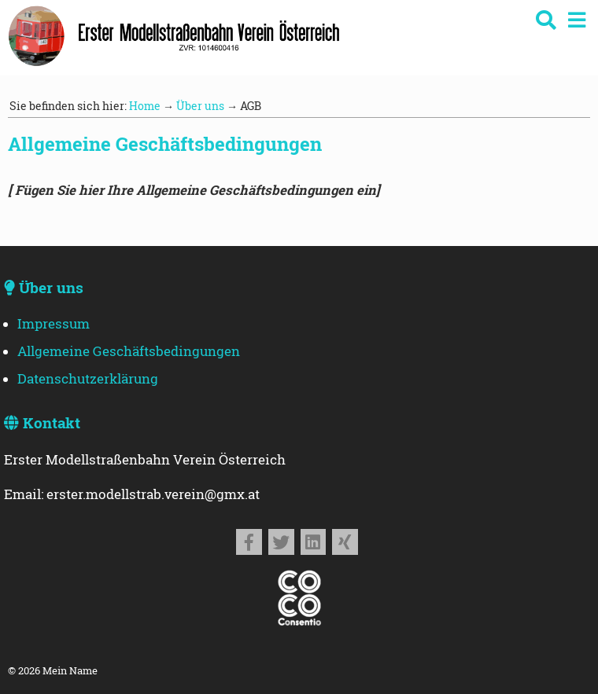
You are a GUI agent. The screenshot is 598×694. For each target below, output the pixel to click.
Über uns (200, 105)
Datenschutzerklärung (87, 378)
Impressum (53, 323)
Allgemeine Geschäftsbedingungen (128, 351)
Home (145, 105)
